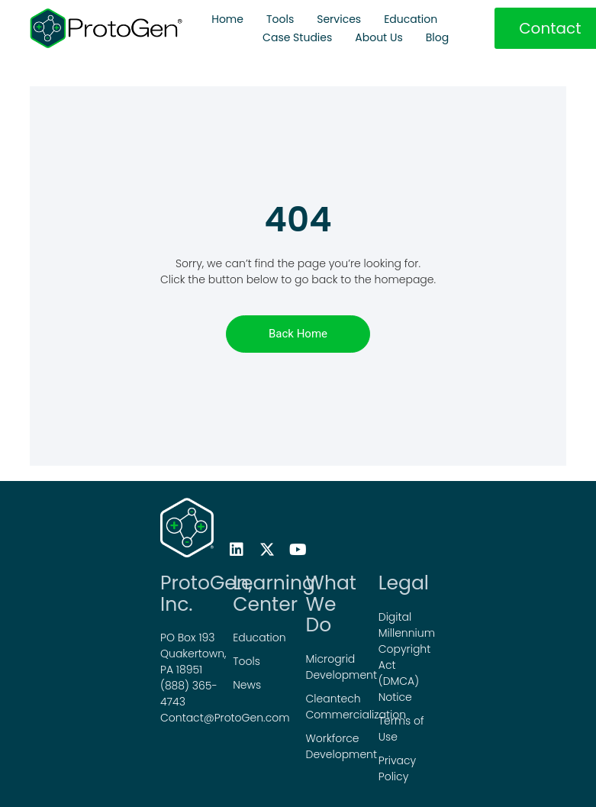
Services (339, 19)
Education (410, 19)
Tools (280, 19)
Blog (437, 37)
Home (227, 19)
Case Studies (297, 37)
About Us (378, 37)
